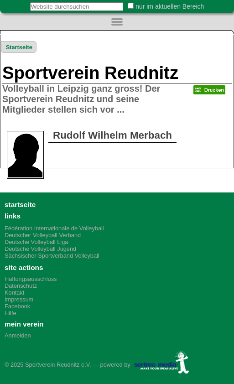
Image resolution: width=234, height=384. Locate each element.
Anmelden (18, 335)
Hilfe (10, 313)
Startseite (19, 47)
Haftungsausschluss (31, 278)
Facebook (17, 306)
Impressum (19, 299)
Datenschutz (21, 285)
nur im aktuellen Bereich (169, 6)
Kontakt (14, 292)
